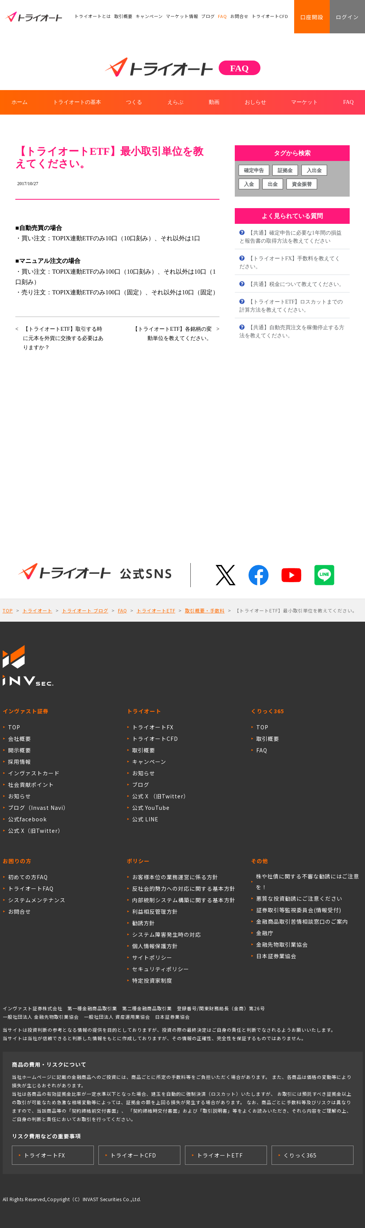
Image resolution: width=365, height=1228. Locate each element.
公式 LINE (145, 819)
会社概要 (19, 738)
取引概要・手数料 (205, 610)
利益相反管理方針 (155, 911)
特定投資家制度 (152, 980)
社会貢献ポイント (31, 784)
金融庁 (264, 933)
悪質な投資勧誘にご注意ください (299, 898)
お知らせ (19, 796)
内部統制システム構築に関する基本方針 (184, 900)
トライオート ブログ (85, 610)
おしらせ (255, 102)
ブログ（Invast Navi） (38, 807)
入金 (249, 184)
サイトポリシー (152, 957)
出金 (273, 184)
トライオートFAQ (31, 888)
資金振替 (302, 184)
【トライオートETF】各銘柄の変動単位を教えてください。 (172, 333)
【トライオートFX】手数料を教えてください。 (289, 262)
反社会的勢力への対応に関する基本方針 (184, 888)
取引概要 (123, 17)
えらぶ (175, 102)
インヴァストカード (34, 773)
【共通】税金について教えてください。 (295, 284)
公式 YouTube (151, 807)
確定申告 (254, 170)
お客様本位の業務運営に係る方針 (175, 877)
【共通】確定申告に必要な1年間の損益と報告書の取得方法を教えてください (290, 237)
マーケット (304, 102)
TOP (8, 610)
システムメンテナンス (36, 900)
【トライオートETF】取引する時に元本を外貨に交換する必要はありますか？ (63, 338)
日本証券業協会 (276, 956)
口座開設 (309, 17)
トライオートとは (92, 17)
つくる (134, 102)
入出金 (314, 170)
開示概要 (19, 750)
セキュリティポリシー (160, 969)
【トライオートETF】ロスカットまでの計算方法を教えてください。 (291, 306)
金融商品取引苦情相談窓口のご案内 (302, 921)
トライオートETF (156, 610)
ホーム (19, 102)
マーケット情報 (182, 17)
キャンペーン (149, 17)
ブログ (208, 17)
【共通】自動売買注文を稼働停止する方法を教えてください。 (291, 331)
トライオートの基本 (77, 102)
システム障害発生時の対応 (166, 934)
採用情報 (19, 761)
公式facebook (27, 819)
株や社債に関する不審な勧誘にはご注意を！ (307, 881)
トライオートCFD (270, 17)
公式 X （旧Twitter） (160, 796)
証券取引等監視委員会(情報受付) (298, 910)
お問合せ (240, 17)
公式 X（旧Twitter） (36, 830)
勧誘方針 (143, 923)
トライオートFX (152, 727)
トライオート (37, 610)
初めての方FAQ (28, 877)
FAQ (223, 17)
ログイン (346, 17)
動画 (214, 102)
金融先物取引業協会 (282, 944)
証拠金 (285, 170)
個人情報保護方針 (155, 946)
